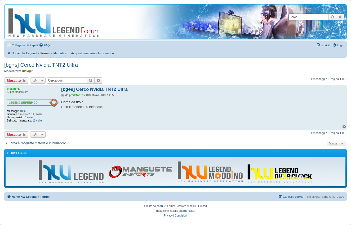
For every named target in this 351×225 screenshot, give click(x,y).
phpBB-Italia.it (187, 210)
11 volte (37, 120)
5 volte (29, 117)
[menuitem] (44, 45)
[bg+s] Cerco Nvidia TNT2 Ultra (41, 65)
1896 (22, 111)
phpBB (161, 206)
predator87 (14, 88)
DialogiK (28, 71)
